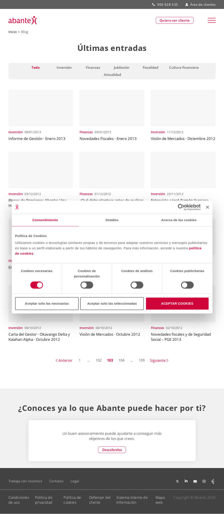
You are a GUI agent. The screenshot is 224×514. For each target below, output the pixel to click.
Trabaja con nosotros (25, 481)
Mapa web (160, 500)
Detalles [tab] (111, 220)
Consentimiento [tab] (45, 220)
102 (99, 360)
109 (142, 360)
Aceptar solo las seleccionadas (112, 303)
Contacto (56, 481)
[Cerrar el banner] (207, 207)
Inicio (12, 31)
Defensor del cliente (100, 500)
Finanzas (86, 132)
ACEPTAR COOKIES (177, 303)
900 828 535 (167, 4)
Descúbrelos (112, 449)
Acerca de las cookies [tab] (179, 220)
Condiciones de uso (18, 500)
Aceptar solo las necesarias (47, 303)
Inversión (15, 132)
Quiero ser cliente (175, 20)
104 (121, 360)
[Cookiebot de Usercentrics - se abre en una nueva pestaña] (181, 207)
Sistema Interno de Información (132, 500)
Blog (24, 31)
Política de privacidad (44, 500)
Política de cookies (72, 500)
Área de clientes (200, 4)
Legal (75, 481)
